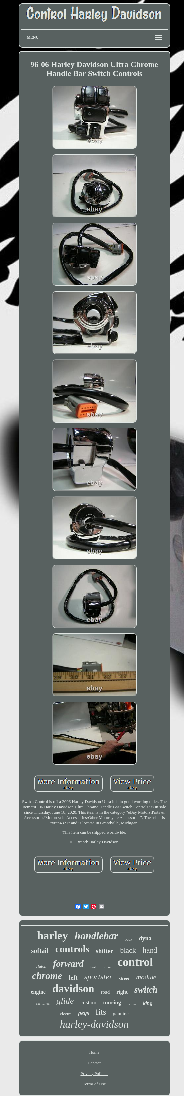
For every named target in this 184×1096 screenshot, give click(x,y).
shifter (104, 950)
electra (66, 1013)
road (105, 992)
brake (106, 967)
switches (43, 1003)
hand (150, 950)
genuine (121, 1013)
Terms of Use (94, 1083)
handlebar (96, 936)
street (124, 978)
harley (52, 935)
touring (112, 1002)
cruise (132, 1004)
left (73, 977)
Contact (94, 1062)
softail (39, 950)
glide (65, 1001)
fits (101, 1011)
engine (38, 992)
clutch (41, 966)
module (146, 977)
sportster (98, 976)
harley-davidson (94, 1024)
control (135, 962)
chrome (47, 975)
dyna (145, 938)
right (122, 992)
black (128, 950)
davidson (73, 989)
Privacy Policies (94, 1073)
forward (68, 963)
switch (146, 990)
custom (88, 1002)
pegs (83, 1013)
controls (72, 948)
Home (94, 1052)
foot (93, 967)
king (148, 1003)
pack (128, 939)
